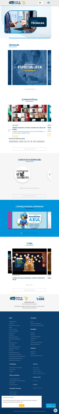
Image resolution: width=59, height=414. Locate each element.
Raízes (18, 327)
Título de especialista (22, 346)
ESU (17, 341)
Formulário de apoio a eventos (25, 356)
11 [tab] (37, 188)
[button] (40, 2)
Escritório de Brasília (22, 339)
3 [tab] (28, 89)
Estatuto (19, 350)
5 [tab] (31, 89)
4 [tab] (29, 89)
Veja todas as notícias (29, 149)
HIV (28, 141)
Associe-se (20, 333)
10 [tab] (35, 188)
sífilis (34, 141)
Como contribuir (21, 331)
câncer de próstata (13, 141)
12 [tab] (38, 188)
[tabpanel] (29, 67)
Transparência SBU (22, 352)
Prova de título (21, 329)
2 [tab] (26, 89)
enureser (21, 141)
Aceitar (22, 405)
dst (31, 141)
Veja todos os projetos (29, 195)
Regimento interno (22, 348)
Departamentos (21, 343)
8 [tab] (32, 188)
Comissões (20, 344)
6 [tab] (33, 89)
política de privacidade (14, 400)
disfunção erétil (40, 141)
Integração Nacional (22, 360)
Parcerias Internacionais (23, 358)
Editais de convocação (23, 354)
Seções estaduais (21, 337)
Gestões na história (22, 325)
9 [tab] (33, 188)
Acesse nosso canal (29, 290)
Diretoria (19, 335)
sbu (25, 141)
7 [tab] (34, 89)
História (19, 323)
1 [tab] (25, 89)
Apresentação (20, 321)
